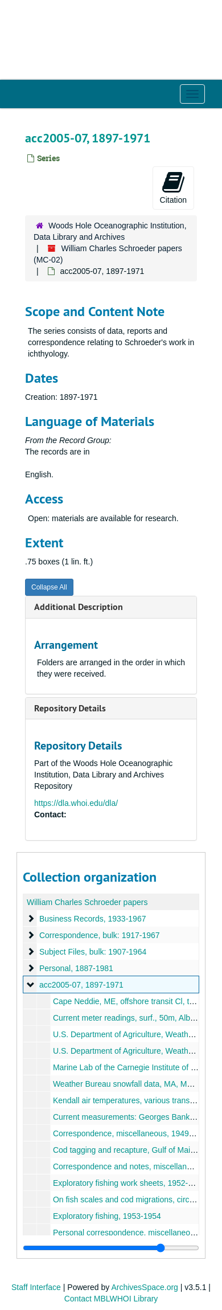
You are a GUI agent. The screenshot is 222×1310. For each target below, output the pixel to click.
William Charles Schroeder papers (87, 902)
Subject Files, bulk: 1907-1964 (92, 951)
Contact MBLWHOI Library (111, 1298)
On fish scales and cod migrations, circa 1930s (135, 1199)
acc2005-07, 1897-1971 (81, 984)
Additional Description (78, 607)
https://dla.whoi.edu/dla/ (76, 803)
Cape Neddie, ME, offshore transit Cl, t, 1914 (132, 1001)
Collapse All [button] (49, 587)
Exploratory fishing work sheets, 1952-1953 (129, 1183)
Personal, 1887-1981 (76, 968)
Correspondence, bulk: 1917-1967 (99, 935)
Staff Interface (36, 1287)
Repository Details (70, 708)
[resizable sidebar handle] (111, 1247)
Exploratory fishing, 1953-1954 (107, 1216)
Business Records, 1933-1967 (92, 918)
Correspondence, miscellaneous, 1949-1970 (131, 1133)
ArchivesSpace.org (144, 1287)
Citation (173, 187)
